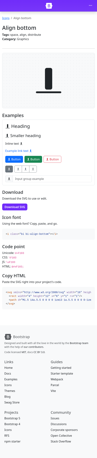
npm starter (12, 441)
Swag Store (12, 402)
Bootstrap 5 (12, 418)
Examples (10, 379)
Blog (7, 397)
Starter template (62, 373)
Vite (53, 391)
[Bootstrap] (49, 5)
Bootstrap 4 (12, 424)
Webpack (57, 379)
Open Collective (61, 436)
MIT (24, 352)
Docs (7, 373)
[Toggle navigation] (90, 5)
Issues (55, 418)
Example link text (18, 151)
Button (14, 159)
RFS (6, 436)
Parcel (55, 385)
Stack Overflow (61, 441)
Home (8, 368)
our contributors (33, 347)
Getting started (61, 368)
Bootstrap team (79, 343)
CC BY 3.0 (39, 352)
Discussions (59, 424)
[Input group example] (52, 178)
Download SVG (15, 207)
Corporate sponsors (64, 430)
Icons (5, 18)
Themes (9, 391)
